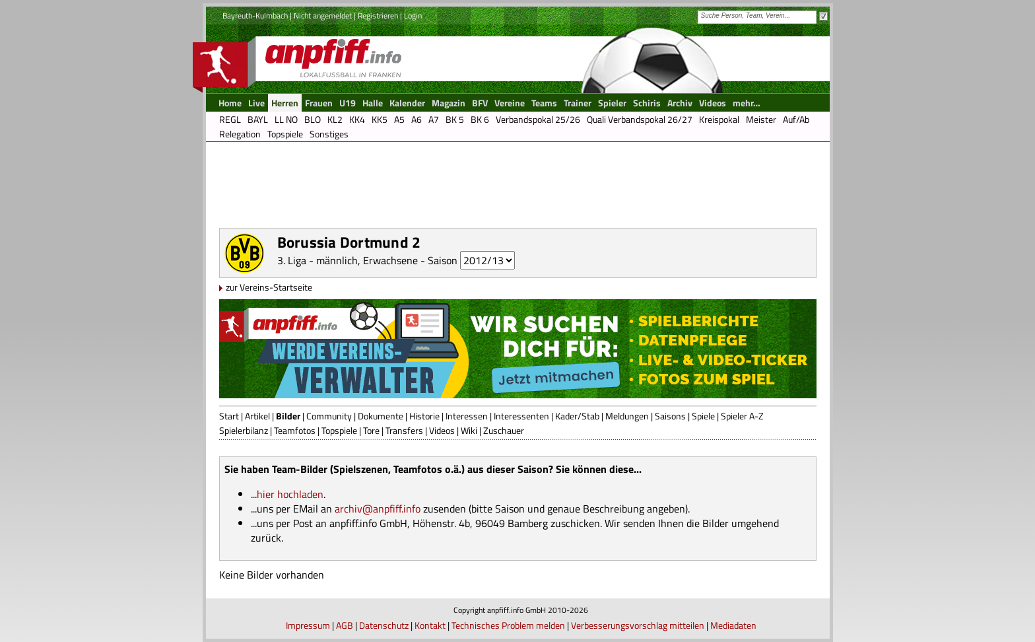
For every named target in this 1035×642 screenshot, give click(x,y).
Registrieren (378, 15)
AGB (344, 625)
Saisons (670, 416)
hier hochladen (290, 494)
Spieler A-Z (742, 416)
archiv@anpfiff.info (377, 509)
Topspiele (339, 430)
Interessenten (521, 416)
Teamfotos (295, 430)
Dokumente (380, 416)
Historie (424, 416)
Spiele (703, 416)
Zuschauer (503, 430)
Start (229, 416)
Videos (442, 430)
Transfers (404, 430)
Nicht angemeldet (323, 15)
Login (413, 15)
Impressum (308, 625)
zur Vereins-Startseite (269, 287)
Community (329, 416)
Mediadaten (733, 625)
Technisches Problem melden (508, 625)
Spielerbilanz (243, 430)
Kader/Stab (577, 416)
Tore (371, 430)
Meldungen (627, 416)
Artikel (257, 416)
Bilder (288, 416)
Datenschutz (384, 625)
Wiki (469, 430)
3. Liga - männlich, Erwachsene (347, 260)
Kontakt (430, 625)
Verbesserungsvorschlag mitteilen (637, 625)
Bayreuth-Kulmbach (255, 15)
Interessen (467, 416)
